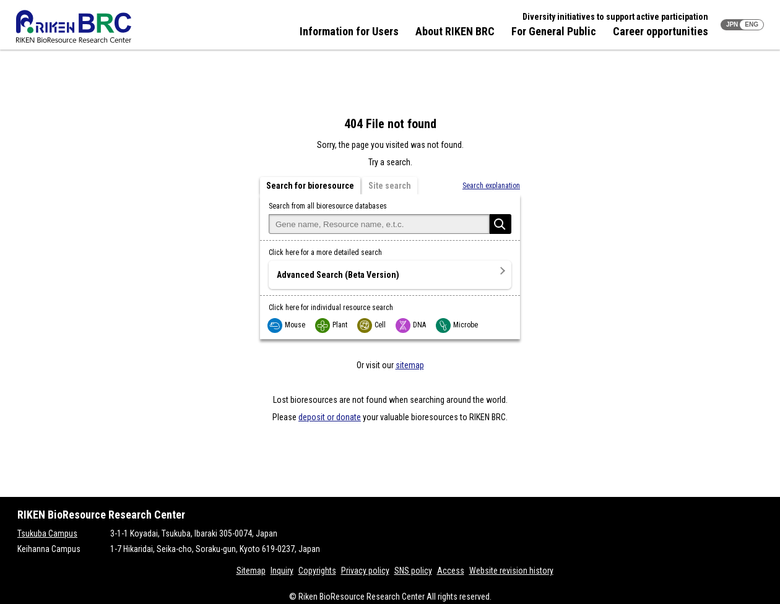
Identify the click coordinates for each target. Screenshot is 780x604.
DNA (411, 325)
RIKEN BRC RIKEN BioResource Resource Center (73, 26)
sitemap (410, 365)
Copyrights (317, 571)
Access (450, 571)
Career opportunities (660, 31)
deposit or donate (329, 417)
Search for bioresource (310, 186)
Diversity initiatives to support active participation (615, 17)
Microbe (457, 325)
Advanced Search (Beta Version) (338, 275)
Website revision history (511, 571)
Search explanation (491, 185)
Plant (331, 325)
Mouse (287, 325)
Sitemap (251, 571)
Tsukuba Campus (47, 533)
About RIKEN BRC (455, 31)
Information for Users (349, 31)
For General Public (553, 31)
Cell (372, 325)
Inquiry (282, 571)
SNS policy (413, 571)
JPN (732, 24)
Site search (389, 186)
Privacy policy (365, 571)
